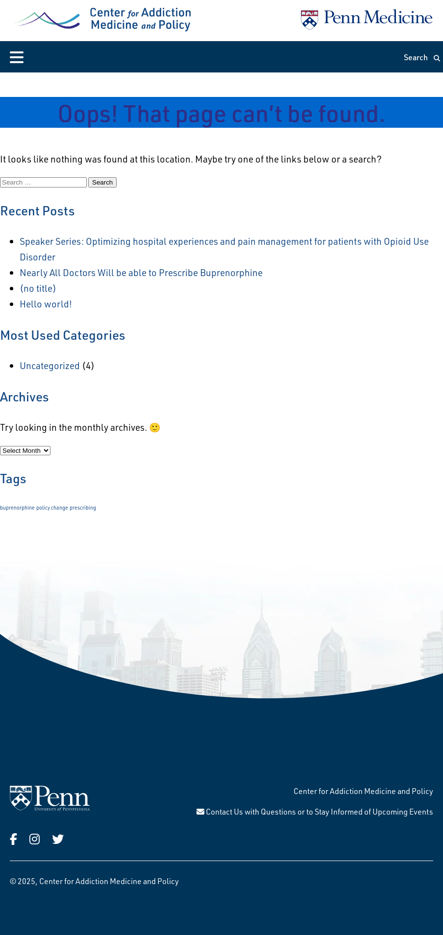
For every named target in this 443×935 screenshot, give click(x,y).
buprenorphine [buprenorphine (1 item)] (17, 507)
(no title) (38, 288)
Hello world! (46, 304)
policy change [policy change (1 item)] (52, 507)
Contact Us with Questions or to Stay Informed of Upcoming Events (315, 811)
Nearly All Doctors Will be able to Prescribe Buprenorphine (141, 272)
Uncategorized (50, 365)
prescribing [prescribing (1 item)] (83, 507)
